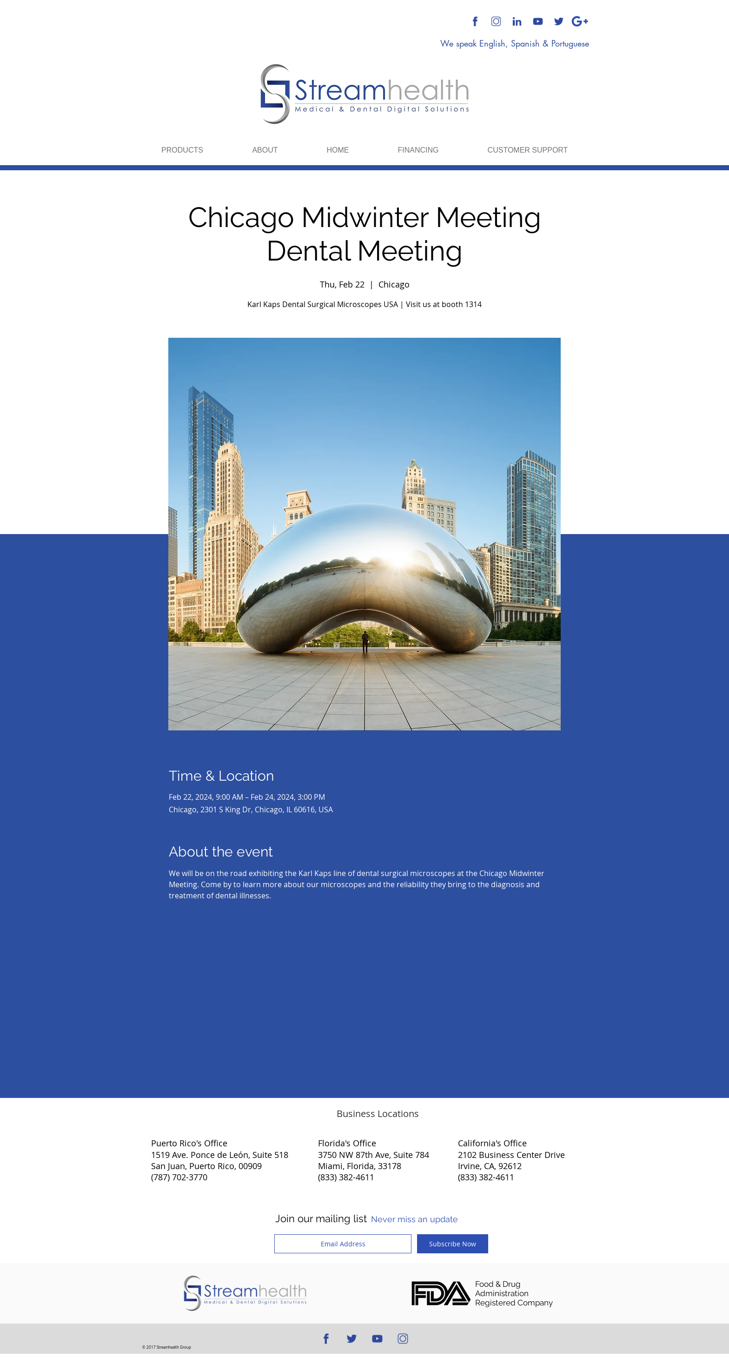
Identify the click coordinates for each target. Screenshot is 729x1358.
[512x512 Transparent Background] (496, 21)
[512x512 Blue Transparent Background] (475, 21)
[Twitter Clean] (560, 1121)
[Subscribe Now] (452, 1243)
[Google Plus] (579, 21)
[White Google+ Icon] (576, 1121)
